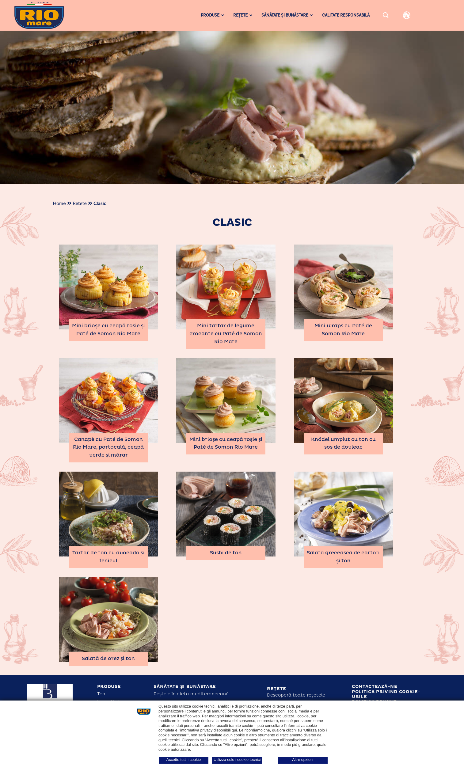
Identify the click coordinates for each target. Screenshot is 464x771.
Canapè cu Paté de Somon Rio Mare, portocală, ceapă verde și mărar (108, 447)
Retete (80, 203)
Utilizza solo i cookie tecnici (237, 760)
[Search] (385, 15)
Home (59, 203)
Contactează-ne (374, 686)
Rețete (276, 688)
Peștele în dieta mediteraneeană (191, 694)
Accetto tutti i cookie (183, 760)
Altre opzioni (303, 760)
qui (234, 730)
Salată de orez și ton (108, 658)
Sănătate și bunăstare (185, 686)
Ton (101, 694)
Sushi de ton (226, 553)
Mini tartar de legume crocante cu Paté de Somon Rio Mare (225, 333)
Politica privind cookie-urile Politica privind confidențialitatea (386, 699)
